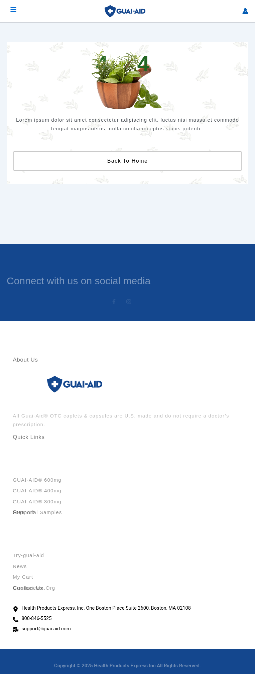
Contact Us (28, 590)
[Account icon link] (245, 11)
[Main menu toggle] (13, 11)
